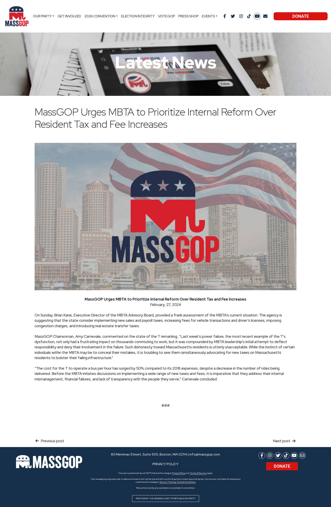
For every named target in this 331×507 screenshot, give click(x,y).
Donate (300, 16)
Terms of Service (198, 473)
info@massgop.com (204, 454)
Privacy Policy (178, 473)
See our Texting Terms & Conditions (177, 482)
